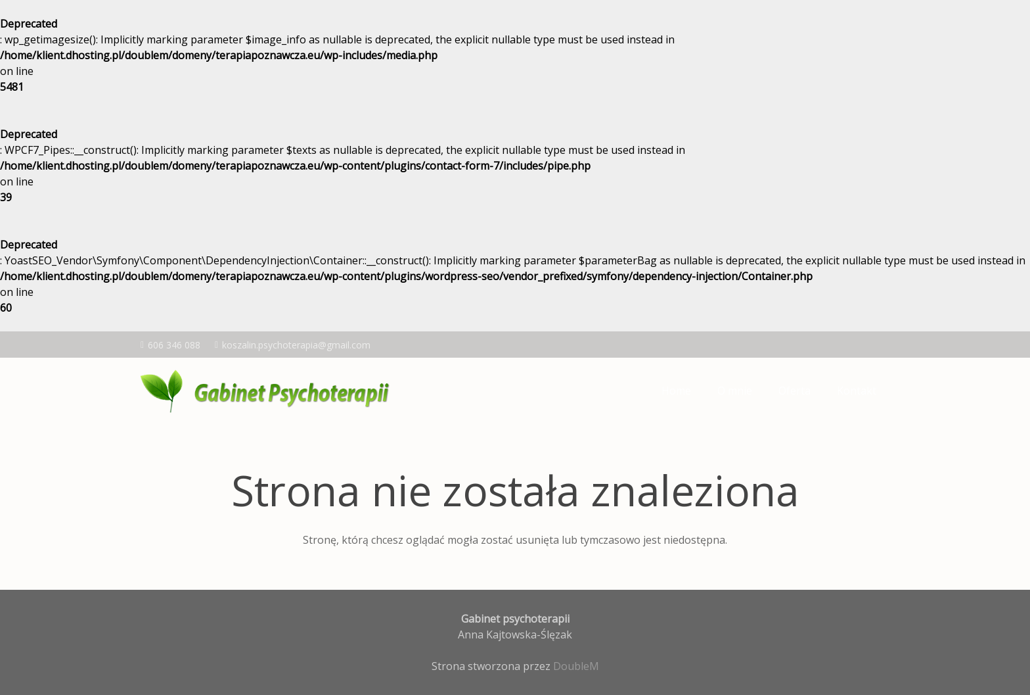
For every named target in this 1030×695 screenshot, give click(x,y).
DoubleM (576, 666)
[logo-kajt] (268, 391)
